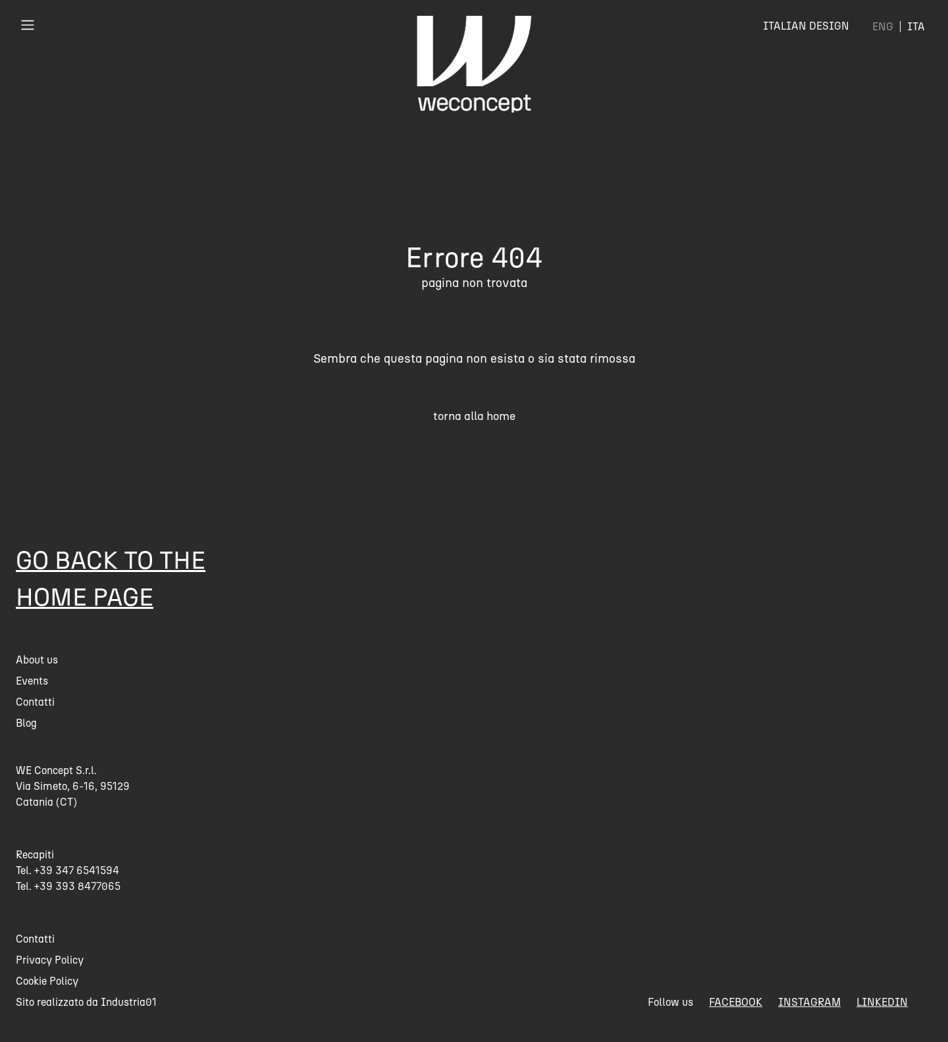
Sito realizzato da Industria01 (86, 1002)
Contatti (35, 702)
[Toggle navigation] (28, 25)
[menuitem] (883, 26)
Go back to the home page (110, 578)
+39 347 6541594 (76, 870)
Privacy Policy (50, 960)
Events (32, 681)
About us (37, 660)
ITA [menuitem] (916, 26)
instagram (809, 1002)
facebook (735, 1002)
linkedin (882, 1002)
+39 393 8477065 (77, 886)
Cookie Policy (47, 981)
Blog (26, 723)
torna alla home (474, 416)
